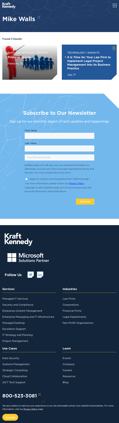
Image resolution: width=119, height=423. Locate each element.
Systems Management (15, 364)
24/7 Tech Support (13, 382)
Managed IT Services (15, 298)
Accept (10, 417)
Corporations (71, 304)
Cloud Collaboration (14, 376)
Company (69, 364)
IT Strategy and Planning (17, 334)
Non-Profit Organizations (78, 322)
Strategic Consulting (14, 370)
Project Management (15, 340)
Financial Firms (72, 310)
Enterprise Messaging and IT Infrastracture (28, 316)
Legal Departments (74, 316)
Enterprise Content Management (22, 310)
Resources (69, 376)
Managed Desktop (13, 322)
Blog (65, 382)
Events (67, 358)
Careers (67, 370)
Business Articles (21, 52)
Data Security (10, 358)
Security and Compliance (17, 304)
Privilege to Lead (20, 57)
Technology (76, 52)
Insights (42, 52)
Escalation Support (14, 328)
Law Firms (69, 298)
